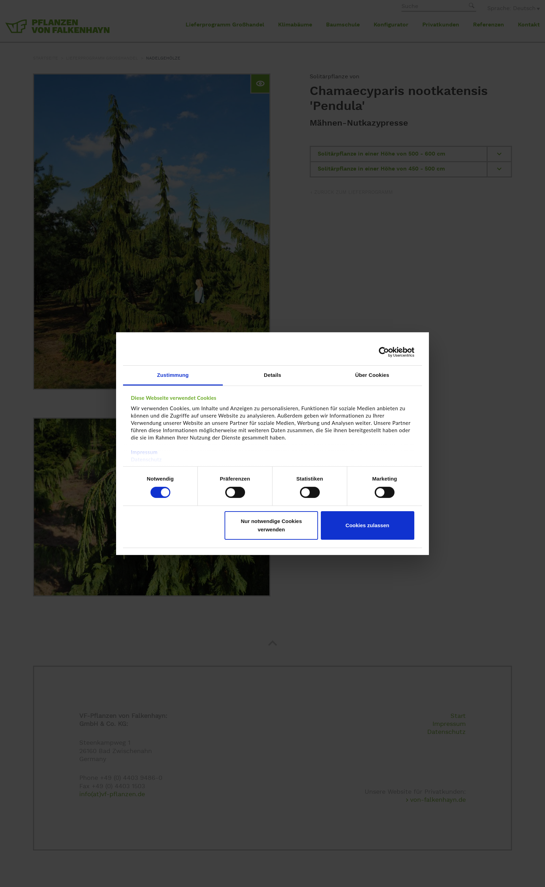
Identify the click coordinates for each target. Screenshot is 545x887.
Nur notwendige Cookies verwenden (271, 525)
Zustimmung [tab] (173, 375)
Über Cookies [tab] (372, 375)
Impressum (144, 452)
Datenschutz (146, 459)
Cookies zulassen (367, 525)
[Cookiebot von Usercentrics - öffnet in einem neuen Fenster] (383, 352)
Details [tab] (272, 375)
